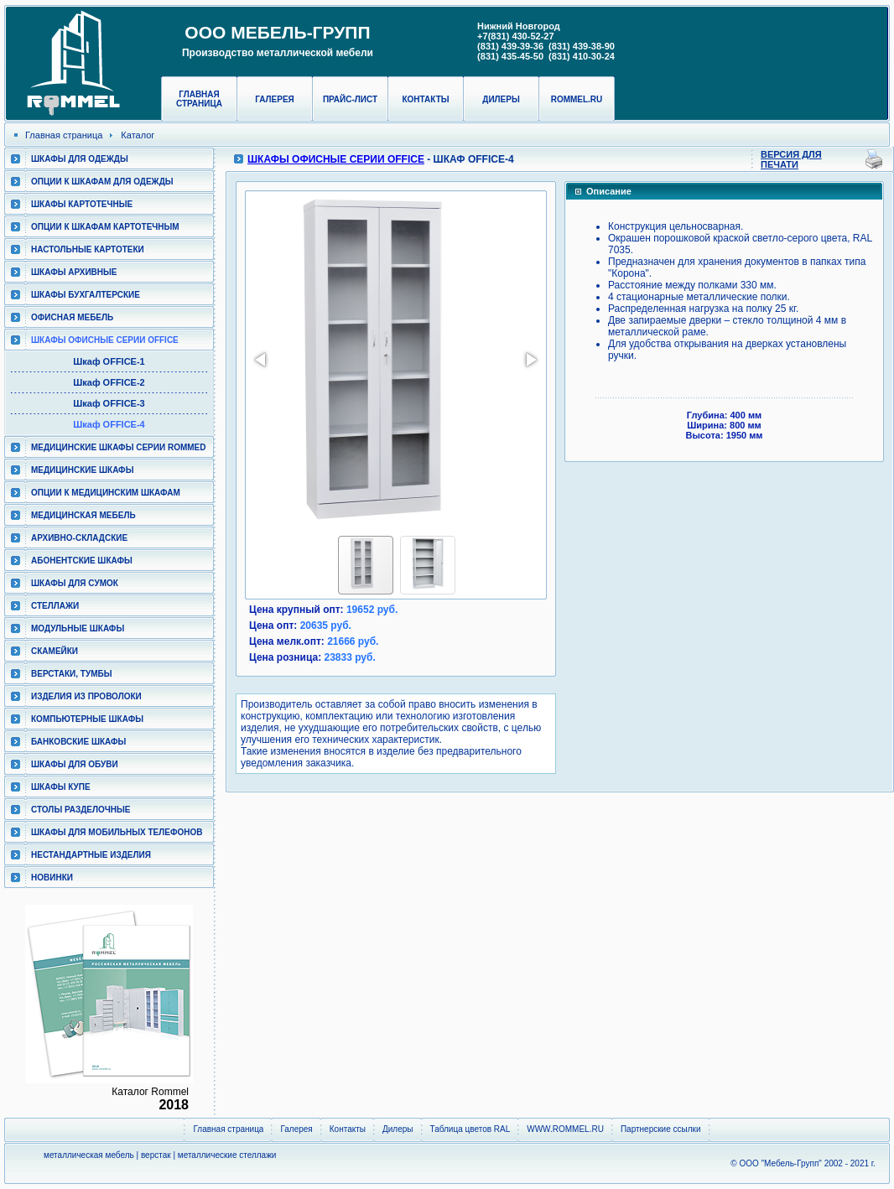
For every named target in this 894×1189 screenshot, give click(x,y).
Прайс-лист (350, 99)
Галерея (274, 99)
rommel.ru (577, 99)
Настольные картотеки (87, 249)
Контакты (425, 99)
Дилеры (500, 99)
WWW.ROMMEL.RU (565, 1129)
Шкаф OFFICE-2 (108, 382)
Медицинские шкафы (82, 470)
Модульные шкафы (77, 628)
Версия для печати (791, 159)
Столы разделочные (81, 809)
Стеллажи (55, 605)
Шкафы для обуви (74, 764)
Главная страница (199, 99)
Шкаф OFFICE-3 (108, 403)
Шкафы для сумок (74, 583)
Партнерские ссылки (661, 1129)
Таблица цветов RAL (470, 1129)
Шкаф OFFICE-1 (108, 361)
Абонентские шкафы (82, 560)
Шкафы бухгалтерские (85, 294)
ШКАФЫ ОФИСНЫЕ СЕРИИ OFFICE (105, 340)
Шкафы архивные (74, 272)
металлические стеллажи (227, 1155)
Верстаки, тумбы (71, 673)
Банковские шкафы (78, 741)
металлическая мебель (89, 1155)
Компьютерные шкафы (87, 719)
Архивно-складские (79, 538)
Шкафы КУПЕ (61, 787)
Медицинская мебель (83, 515)
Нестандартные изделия (91, 854)
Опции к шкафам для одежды (102, 181)
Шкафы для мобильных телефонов (116, 832)
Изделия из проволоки (86, 696)
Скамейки (54, 651)
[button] (261, 359)
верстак (156, 1155)
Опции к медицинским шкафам (105, 492)
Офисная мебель (72, 317)
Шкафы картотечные (82, 204)
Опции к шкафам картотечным (105, 226)
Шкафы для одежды (79, 159)
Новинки (52, 877)
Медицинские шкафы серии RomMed (118, 447)
